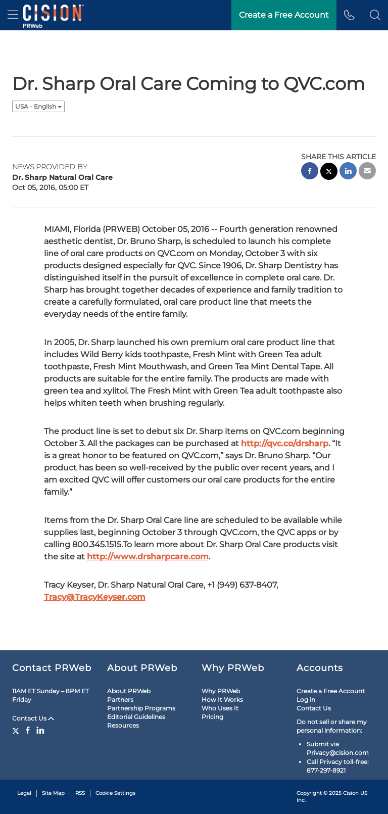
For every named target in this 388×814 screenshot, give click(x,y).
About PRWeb (129, 691)
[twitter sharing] (328, 172)
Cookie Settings (115, 793)
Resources (123, 725)
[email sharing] (367, 172)
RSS (80, 793)
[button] (375, 15)
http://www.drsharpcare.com (148, 556)
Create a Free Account (331, 691)
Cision (351, 793)
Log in (306, 699)
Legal (24, 793)
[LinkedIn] (40, 730)
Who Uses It (220, 708)
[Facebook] (27, 730)
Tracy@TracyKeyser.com (95, 597)
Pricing (212, 717)
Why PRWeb (221, 691)
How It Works (222, 699)
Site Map (53, 793)
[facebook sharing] (309, 172)
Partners (120, 699)
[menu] (13, 15)
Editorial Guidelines (136, 717)
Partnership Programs (141, 708)
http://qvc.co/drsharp (284, 443)
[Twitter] (17, 730)
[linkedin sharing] (348, 172)
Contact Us (33, 718)
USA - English (38, 106)
